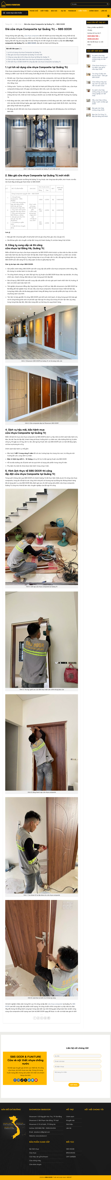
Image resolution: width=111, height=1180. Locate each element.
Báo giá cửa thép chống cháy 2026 (98, 109)
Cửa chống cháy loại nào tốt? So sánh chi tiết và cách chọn (99, 83)
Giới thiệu (44, 11)
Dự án (63, 11)
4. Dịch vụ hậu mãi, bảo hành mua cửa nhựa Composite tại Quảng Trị (28, 59)
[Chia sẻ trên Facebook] (34, 1018)
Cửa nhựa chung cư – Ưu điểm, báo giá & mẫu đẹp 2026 (99, 67)
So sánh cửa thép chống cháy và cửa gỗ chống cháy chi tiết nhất (100, 58)
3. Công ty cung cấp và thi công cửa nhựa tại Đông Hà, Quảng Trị (27, 57)
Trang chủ (33, 11)
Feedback (72, 11)
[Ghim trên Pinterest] (45, 1018)
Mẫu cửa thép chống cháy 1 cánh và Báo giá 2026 (100, 102)
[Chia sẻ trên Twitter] (38, 1018)
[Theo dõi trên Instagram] (18, 1080)
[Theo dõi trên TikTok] (22, 1080)
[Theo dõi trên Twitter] (29, 1080)
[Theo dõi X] (25, 1080)
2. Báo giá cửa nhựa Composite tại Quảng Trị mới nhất (24, 55)
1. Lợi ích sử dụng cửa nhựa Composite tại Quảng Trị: (23, 52)
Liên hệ (104, 11)
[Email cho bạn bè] (41, 1018)
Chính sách (93, 11)
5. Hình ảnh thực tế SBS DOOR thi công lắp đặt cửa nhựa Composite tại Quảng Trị (33, 62)
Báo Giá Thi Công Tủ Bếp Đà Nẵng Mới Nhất (100, 115)
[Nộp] (107, 4)
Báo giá (54, 11)
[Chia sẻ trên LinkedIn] (48, 1018)
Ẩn (20, 48)
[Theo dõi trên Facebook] (15, 1080)
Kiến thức (83, 11)
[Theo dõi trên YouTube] (36, 1080)
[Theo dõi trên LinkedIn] (32, 1080)
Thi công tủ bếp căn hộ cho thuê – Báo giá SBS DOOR (99, 75)
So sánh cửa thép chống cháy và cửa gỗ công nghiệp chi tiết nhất (100, 92)
